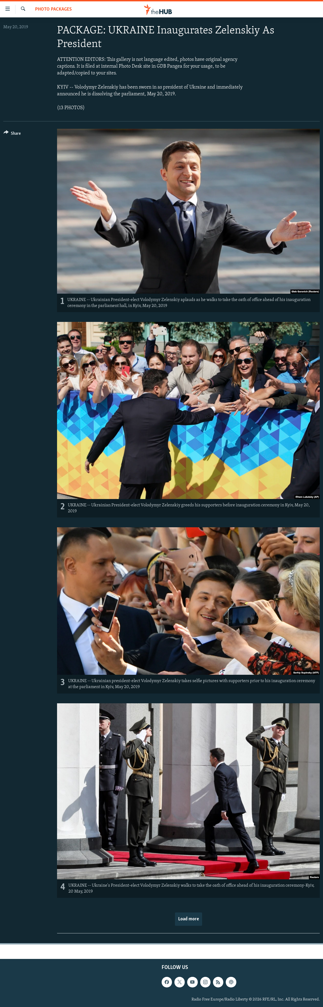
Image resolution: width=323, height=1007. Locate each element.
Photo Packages (53, 9)
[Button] (12, 134)
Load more (188, 919)
